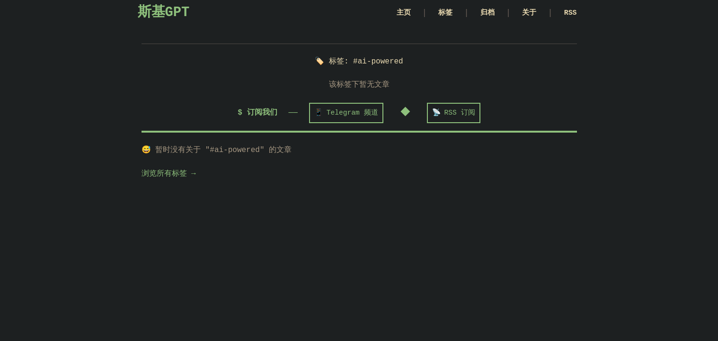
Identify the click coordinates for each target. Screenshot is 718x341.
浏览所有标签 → (169, 175)
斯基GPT (164, 13)
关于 (525, 13)
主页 (391, 13)
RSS (569, 13)
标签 (435, 13)
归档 (480, 13)
